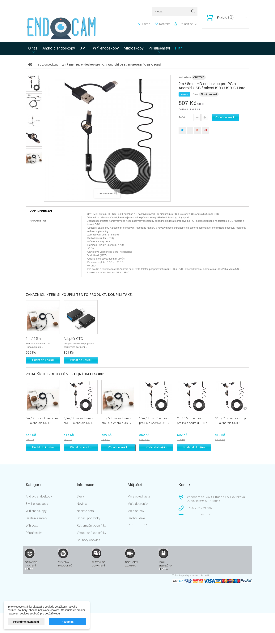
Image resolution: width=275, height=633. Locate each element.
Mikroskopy (133, 48)
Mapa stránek (86, 562)
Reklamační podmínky (91, 525)
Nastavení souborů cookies (146, 533)
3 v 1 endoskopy (37, 504)
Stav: (196, 94)
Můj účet (135, 484)
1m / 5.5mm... (35, 339)
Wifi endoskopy (106, 48)
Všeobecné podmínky (91, 533)
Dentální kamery (36, 518)
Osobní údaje (136, 518)
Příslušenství (159, 48)
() (225, 17)
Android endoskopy (58, 48)
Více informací (41, 211)
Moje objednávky (139, 496)
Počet (182, 117)
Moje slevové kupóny (142, 525)
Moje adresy (136, 511)
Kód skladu (185, 77)
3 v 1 (84, 48)
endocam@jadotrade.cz (203, 515)
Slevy (80, 496)
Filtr (178, 48)
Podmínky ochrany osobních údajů (96, 550)
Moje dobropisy (138, 504)
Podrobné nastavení (26, 621)
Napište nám (85, 511)
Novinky (82, 504)
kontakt (164, 24)
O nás (32, 48)
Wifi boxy (32, 525)
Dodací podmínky (88, 518)
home (146, 24)
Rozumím (67, 621)
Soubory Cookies (88, 540)
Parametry (38, 220)
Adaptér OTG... (74, 339)
